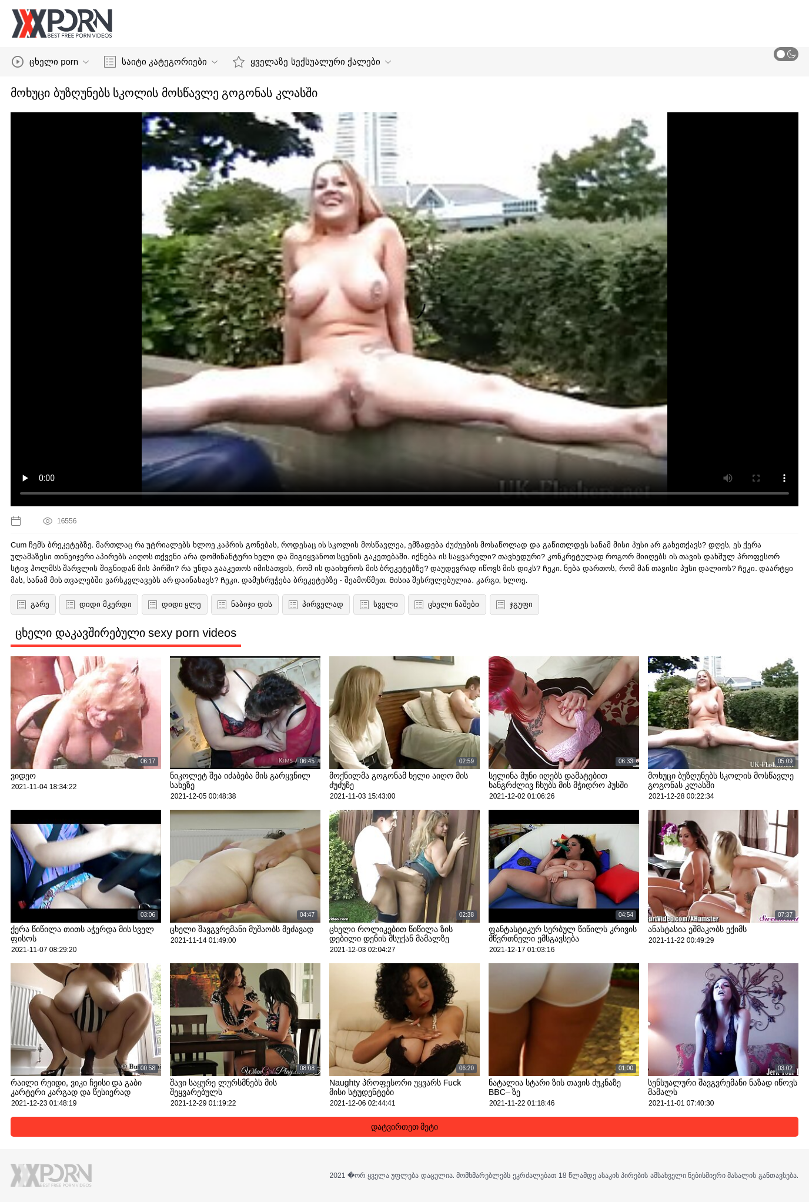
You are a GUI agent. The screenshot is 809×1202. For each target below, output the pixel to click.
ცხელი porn (50, 62)
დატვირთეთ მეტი (405, 1126)
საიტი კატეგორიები (161, 62)
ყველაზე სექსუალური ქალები (311, 62)
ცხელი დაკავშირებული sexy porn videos (125, 632)
